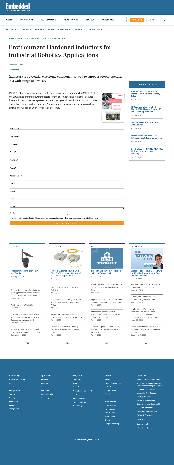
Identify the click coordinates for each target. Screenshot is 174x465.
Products (27, 29)
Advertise (141, 375)
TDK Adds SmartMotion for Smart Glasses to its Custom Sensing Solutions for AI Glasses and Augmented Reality (26, 317)
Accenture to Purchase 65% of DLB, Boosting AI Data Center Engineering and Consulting (146, 329)
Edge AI (90, 20)
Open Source (13, 387)
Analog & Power (14, 390)
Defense (45, 398)
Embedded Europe (80, 402)
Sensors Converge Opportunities (149, 404)
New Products (110, 409)
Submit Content (144, 415)
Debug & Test (14, 409)
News (107, 398)
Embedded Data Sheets (113, 383)
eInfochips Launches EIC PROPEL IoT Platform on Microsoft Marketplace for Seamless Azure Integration (105, 314)
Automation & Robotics (54, 38)
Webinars (108, 20)
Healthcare (71, 20)
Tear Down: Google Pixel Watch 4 (23, 305)
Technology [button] (12, 29)
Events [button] (78, 29)
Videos (51, 29)
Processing (13, 394)
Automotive (48, 20)
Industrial (26, 20)
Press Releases (110, 401)
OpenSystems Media (90, 440)
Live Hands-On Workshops (147, 411)
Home (11, 38)
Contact (141, 419)
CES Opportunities (144, 396)
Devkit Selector (111, 405)
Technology (14, 375)
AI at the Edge (78, 406)
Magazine (77, 375)
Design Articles (110, 390)
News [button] (9, 20)
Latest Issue (77, 379)
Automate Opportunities (146, 407)
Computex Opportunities (146, 389)
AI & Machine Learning (17, 379)
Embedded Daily (79, 398)
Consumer (44, 387)
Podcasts (39, 29)
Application (22, 38)
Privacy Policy (144, 423)
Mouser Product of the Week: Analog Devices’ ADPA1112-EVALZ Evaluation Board (65, 329)
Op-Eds (107, 394)
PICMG (107, 379)
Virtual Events (110, 413)
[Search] (153, 20)
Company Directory (95, 29)
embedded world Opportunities (148, 379)
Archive (75, 383)
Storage (12, 405)
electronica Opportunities (146, 393)
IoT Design (77, 395)
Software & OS (14, 401)
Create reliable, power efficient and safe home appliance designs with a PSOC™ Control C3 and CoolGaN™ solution (26, 293)
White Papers (64, 29)
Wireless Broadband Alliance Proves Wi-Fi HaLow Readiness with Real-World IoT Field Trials (107, 287)
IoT (10, 383)
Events (107, 420)
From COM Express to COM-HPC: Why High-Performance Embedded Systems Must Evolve (105, 329)
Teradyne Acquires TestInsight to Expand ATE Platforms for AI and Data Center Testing (66, 302)
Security (12, 398)
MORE (27, 343)
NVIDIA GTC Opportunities (146, 400)
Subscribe (137, 20)
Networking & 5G (47, 394)
